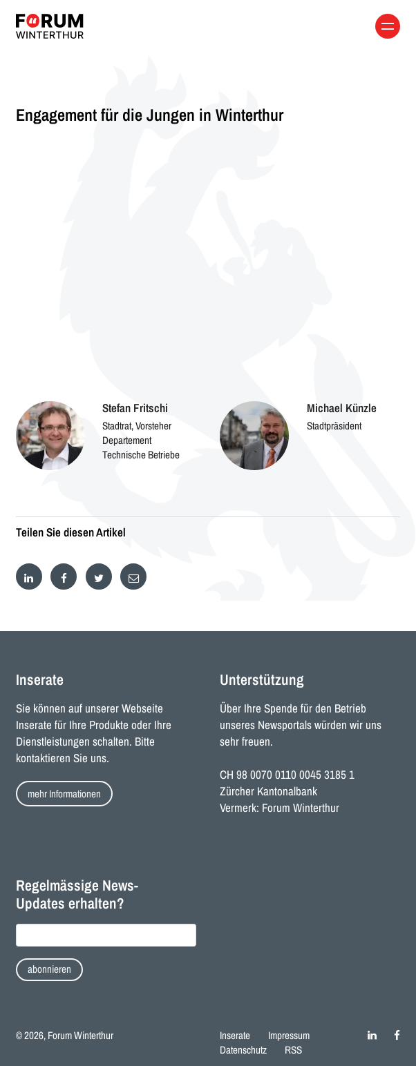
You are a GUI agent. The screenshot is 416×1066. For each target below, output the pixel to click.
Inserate (235, 1035)
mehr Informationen (64, 793)
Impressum (289, 1035)
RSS (293, 1050)
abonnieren (49, 969)
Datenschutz (243, 1050)
